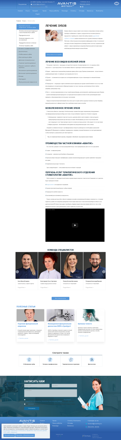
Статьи (73, 11)
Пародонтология (24, 35)
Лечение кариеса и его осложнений (26, 39)
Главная (20, 11)
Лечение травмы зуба (26, 45)
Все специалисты (60, 298)
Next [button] (103, 271)
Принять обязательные (25, 435)
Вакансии (90, 11)
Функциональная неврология (28, 82)
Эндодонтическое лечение (27, 43)
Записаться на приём (54, 54)
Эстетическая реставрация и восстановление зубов (28, 31)
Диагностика (23, 51)
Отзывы (81, 11)
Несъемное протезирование (28, 70)
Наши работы (54, 11)
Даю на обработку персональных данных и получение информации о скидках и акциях (50, 404)
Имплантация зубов (25, 57)
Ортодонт (22, 79)
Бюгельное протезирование (28, 73)
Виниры (21, 76)
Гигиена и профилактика (27, 48)
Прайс (45, 11)
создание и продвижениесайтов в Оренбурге (97, 436)
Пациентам (23, 4)
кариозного (50, 184)
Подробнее (22, 287)
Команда (65, 11)
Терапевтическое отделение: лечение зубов (27, 26)
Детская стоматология (26, 60)
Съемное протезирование (27, 63)
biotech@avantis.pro (39, 4)
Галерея (35, 11)
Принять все (9, 435)
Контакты (99, 11)
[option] (26, 271)
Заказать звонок (85, 4)
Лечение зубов (50, 209)
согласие (31, 404)
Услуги (28, 11)
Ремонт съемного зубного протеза (27, 66)
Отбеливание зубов (25, 54)
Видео (38, 14)
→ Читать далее (23, 338)
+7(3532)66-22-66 (85, 1)
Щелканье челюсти (85, 324)
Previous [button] (17, 271)
